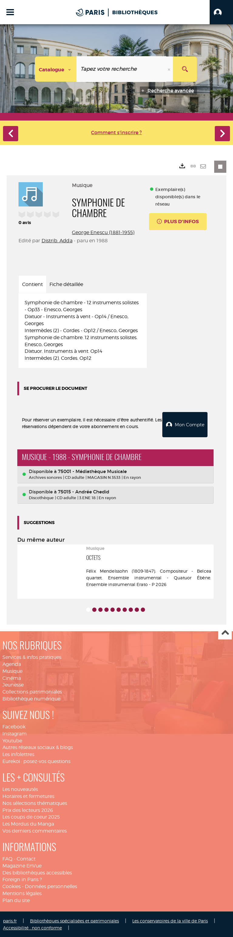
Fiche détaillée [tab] (66, 284)
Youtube (12, 740)
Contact (26, 858)
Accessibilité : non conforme (32, 927)
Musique (12, 671)
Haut (225, 632)
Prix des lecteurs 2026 (27, 810)
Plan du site (16, 900)
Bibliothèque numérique (31, 698)
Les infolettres (18, 754)
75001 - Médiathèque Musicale (92, 471)
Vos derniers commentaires (34, 830)
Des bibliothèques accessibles (37, 872)
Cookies (11, 886)
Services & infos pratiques (31, 657)
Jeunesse (13, 684)
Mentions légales (22, 893)
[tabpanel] (83, 330)
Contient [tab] (32, 284)
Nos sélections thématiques (34, 803)
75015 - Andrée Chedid (83, 491)
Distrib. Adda (57, 241)
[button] (221, 12)
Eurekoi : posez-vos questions (36, 761)
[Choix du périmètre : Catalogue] (56, 69)
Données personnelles (51, 886)
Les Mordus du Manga (28, 823)
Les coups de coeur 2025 (31, 816)
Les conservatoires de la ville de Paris (170, 920)
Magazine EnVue (22, 865)
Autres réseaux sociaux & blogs (37, 747)
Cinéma (11, 678)
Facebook (13, 726)
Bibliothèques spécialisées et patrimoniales (74, 920)
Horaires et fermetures (28, 796)
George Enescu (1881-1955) (103, 232)
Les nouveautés (20, 789)
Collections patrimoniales (32, 691)
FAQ (7, 858)
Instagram (14, 733)
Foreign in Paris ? (22, 879)
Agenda (11, 664)
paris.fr (10, 920)
